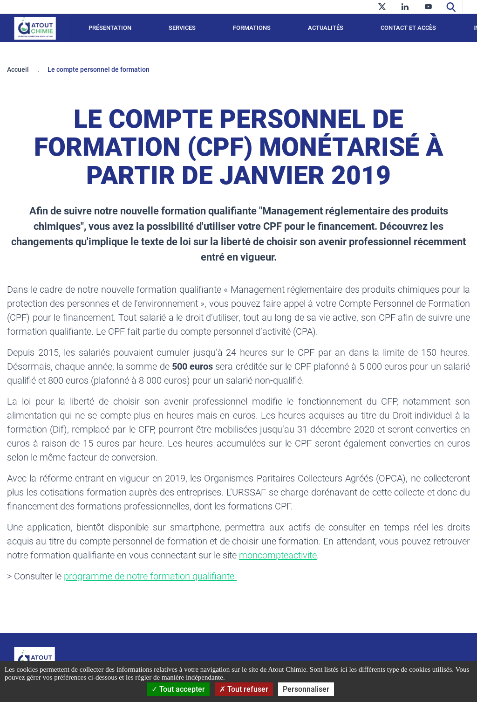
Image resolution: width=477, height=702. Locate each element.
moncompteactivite (278, 555)
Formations (252, 27)
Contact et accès (408, 27)
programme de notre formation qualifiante (150, 576)
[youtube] (428, 7)
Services (182, 27)
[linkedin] (405, 7)
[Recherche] (451, 7)
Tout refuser (243, 689)
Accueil (18, 69)
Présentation (110, 27)
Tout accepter (178, 689)
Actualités (325, 27)
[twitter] (381, 7)
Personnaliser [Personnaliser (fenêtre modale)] (306, 689)
